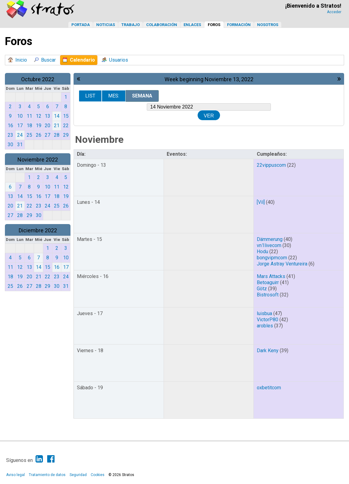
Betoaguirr (268, 282)
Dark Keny (268, 350)
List (90, 96)
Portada (80, 24)
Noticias (105, 24)
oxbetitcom (269, 388)
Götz (262, 289)
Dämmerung (270, 239)
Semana (142, 96)
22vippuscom (271, 165)
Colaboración (161, 24)
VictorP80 (267, 319)
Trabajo (130, 24)
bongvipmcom (272, 258)
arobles (265, 326)
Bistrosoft (268, 295)
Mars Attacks (271, 276)
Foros (214, 24)
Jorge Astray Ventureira (282, 264)
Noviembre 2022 (37, 159)
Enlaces (192, 24)
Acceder (334, 12)
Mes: (113, 96)
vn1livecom (269, 245)
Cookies (97, 475)
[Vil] (261, 202)
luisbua (264, 313)
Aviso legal (15, 475)
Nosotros (267, 24)
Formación (239, 24)
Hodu (262, 251)
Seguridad (78, 475)
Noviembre (99, 139)
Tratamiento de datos (47, 475)
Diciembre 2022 (38, 230)
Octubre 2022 (37, 79)
